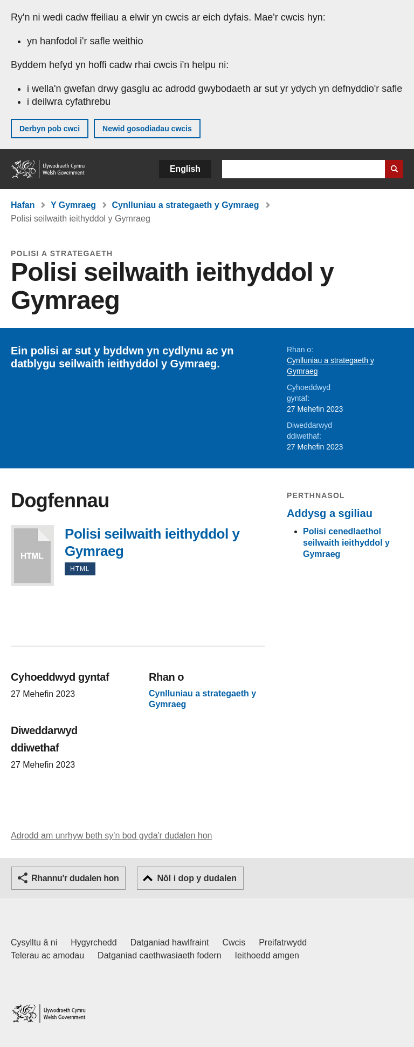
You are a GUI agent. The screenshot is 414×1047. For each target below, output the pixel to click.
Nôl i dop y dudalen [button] (197, 878)
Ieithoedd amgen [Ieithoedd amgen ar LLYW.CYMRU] (267, 955)
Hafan (22, 205)
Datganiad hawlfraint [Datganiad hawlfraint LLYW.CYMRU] (169, 942)
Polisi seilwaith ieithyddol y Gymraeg (32, 555)
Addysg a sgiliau (329, 513)
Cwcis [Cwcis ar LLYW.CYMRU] (234, 942)
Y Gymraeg (73, 205)
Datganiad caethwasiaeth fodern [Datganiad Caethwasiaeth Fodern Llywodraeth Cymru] (160, 955)
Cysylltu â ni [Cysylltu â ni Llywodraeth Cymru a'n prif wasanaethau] (34, 942)
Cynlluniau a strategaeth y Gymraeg (185, 205)
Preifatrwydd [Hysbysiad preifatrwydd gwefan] (283, 942)
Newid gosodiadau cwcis (147, 128)
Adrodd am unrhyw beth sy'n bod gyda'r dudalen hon (111, 835)
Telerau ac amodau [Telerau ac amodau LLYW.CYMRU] (47, 955)
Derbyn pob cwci (49, 128)
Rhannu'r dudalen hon (75, 878)
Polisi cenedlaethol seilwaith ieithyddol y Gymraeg (346, 543)
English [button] (185, 168)
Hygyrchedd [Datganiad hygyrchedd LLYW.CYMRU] (93, 942)
